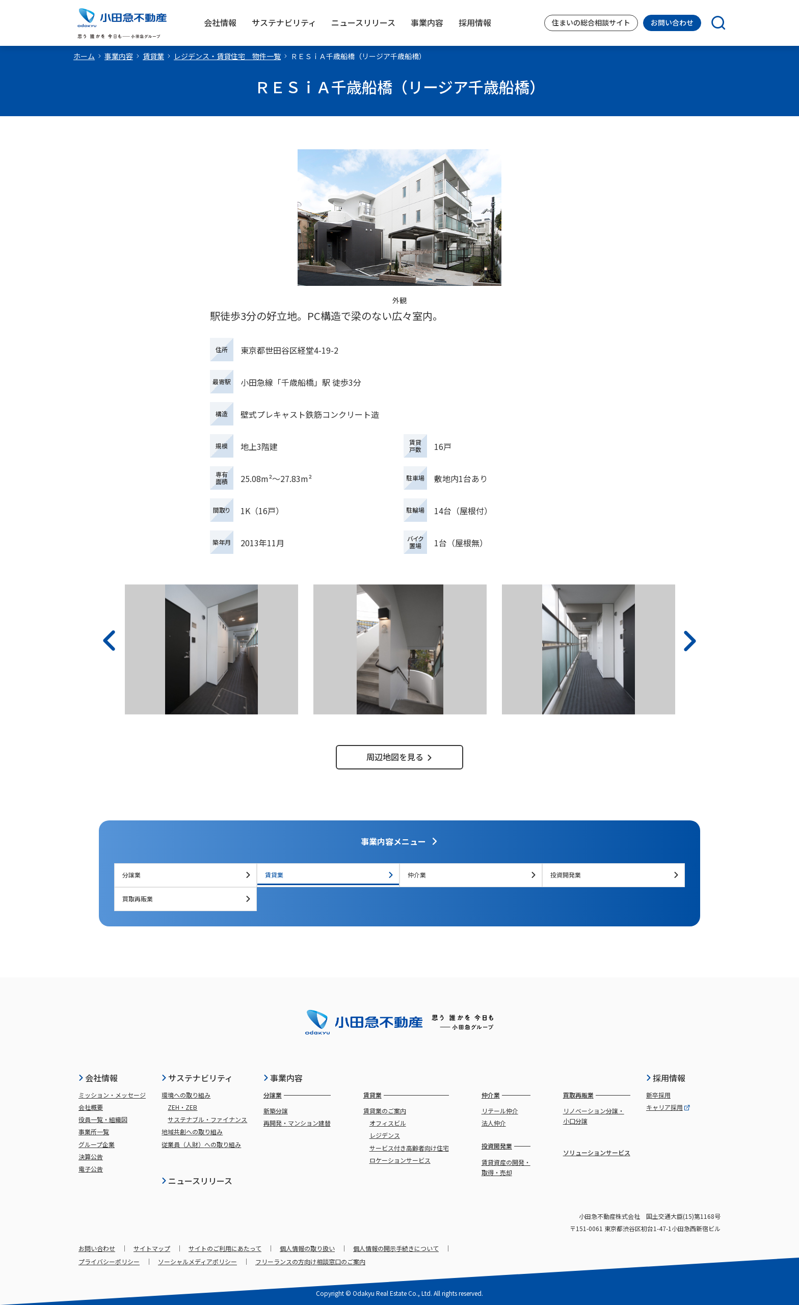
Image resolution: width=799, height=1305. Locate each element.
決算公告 (90, 1156)
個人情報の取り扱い (307, 1248)
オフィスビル (387, 1122)
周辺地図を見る (399, 757)
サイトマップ (152, 1248)
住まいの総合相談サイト (591, 22)
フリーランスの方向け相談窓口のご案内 (310, 1261)
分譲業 (186, 874)
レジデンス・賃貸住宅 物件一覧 (227, 56)
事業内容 (118, 56)
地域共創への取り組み (192, 1131)
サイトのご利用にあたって (225, 1248)
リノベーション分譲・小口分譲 (593, 1115)
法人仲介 (494, 1122)
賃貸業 (153, 56)
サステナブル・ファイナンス (207, 1119)
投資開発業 (614, 874)
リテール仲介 (500, 1110)
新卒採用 (658, 1094)
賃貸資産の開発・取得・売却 (506, 1167)
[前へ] (109, 641)
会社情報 (98, 1078)
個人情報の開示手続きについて (396, 1248)
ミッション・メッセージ (112, 1094)
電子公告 (90, 1168)
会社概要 (90, 1107)
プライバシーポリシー (109, 1261)
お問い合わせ (672, 22)
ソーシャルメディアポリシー (197, 1261)
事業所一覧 (93, 1131)
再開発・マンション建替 (297, 1122)
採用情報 (665, 1078)
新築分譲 (275, 1110)
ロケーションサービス (400, 1160)
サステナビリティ (197, 1078)
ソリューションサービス (596, 1152)
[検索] (713, 23)
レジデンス (384, 1135)
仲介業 (472, 874)
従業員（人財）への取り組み (201, 1144)
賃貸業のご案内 (384, 1110)
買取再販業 (186, 898)
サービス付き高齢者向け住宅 (409, 1147)
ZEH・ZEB (182, 1107)
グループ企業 (96, 1144)
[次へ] (690, 641)
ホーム (84, 56)
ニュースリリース (196, 1181)
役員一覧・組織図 (102, 1119)
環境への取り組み (186, 1094)
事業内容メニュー (399, 841)
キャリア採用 (668, 1107)
